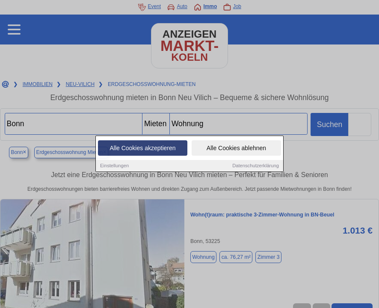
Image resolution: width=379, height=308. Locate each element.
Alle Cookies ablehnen (236, 148)
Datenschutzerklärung (255, 166)
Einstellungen (114, 166)
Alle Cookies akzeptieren (142, 148)
